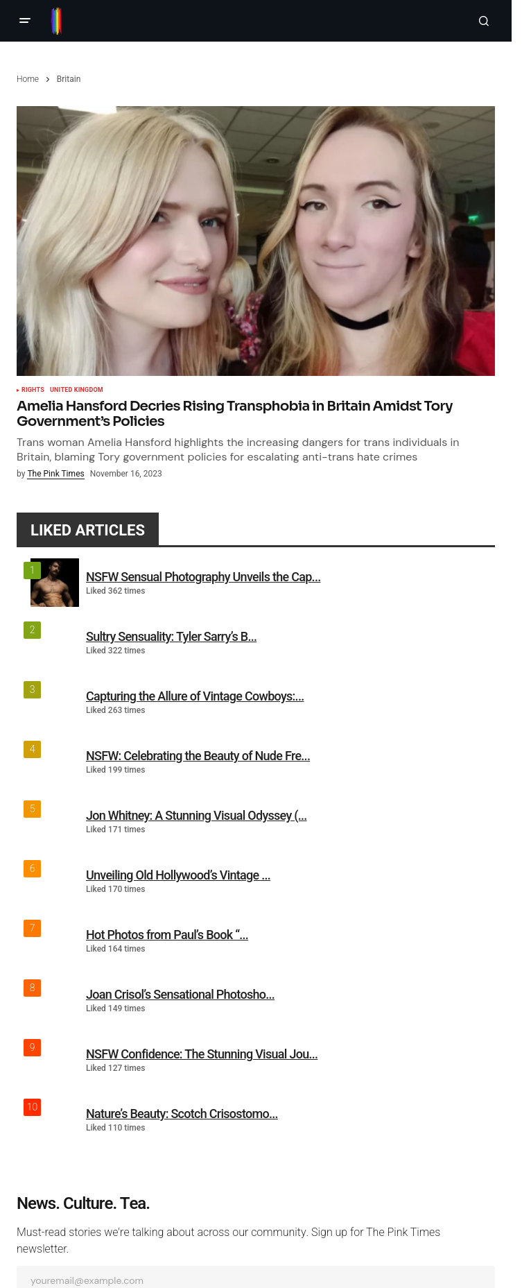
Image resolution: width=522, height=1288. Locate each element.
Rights (32, 390)
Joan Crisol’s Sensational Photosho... (180, 994)
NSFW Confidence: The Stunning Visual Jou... (201, 1054)
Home (28, 79)
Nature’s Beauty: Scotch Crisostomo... (182, 1113)
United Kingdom (76, 390)
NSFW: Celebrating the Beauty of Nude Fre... (198, 755)
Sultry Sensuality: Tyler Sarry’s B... (171, 636)
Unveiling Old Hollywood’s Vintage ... (178, 875)
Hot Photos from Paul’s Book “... (167, 934)
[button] (25, 20)
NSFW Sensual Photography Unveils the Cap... (203, 576)
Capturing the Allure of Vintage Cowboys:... (195, 696)
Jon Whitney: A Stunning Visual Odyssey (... (196, 815)
